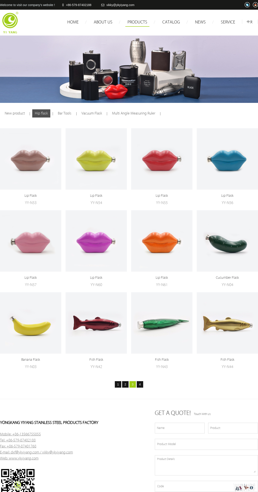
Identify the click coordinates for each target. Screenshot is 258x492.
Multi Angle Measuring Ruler (133, 113)
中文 (250, 21)
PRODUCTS (137, 22)
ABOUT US (103, 22)
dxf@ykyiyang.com (25, 452)
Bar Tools (64, 113)
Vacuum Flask (91, 113)
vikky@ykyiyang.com (117, 5)
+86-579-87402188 (76, 5)
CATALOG (171, 22)
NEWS (200, 22)
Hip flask (41, 113)
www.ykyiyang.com (23, 458)
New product (15, 113)
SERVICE (228, 22)
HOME (73, 22)
